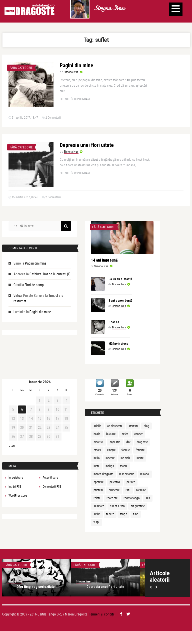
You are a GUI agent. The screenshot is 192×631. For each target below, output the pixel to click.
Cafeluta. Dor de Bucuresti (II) (50, 274)
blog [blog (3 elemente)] (146, 426)
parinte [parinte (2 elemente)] (130, 482)
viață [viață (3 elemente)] (97, 522)
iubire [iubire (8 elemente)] (140, 458)
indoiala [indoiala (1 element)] (125, 458)
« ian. (12, 446)
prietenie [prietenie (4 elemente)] (114, 490)
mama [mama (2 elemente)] (124, 466)
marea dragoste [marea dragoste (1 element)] (103, 474)
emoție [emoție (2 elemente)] (111, 450)
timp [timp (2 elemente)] (135, 514)
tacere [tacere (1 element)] (110, 514)
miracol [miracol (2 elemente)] (145, 474)
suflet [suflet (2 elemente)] (97, 514)
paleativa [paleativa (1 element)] (115, 482)
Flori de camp (34, 285)
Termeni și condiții (101, 614)
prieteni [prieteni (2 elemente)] (98, 490)
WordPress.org (17, 495)
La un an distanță (120, 279)
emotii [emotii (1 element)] (97, 450)
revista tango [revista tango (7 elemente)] (132, 498)
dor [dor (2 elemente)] (128, 442)
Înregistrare (15, 477)
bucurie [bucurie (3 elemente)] (111, 434)
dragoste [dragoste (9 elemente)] (142, 442)
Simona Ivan (109, 9)
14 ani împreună (104, 260)
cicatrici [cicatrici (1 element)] (99, 442)
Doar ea (113, 322)
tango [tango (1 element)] (123, 514)
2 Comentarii (53, 117)
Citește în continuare (75, 99)
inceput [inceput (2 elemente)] (110, 458)
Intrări (14, 486)
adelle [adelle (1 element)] (97, 426)
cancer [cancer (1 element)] (138, 434)
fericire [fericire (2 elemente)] (140, 450)
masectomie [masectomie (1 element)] (126, 474)
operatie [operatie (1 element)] (99, 482)
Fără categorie (21, 68)
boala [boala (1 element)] (97, 434)
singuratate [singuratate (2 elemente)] (138, 506)
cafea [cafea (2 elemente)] (125, 434)
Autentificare (50, 477)
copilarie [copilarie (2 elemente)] (115, 442)
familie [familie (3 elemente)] (126, 450)
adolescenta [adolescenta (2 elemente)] (114, 426)
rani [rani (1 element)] (128, 490)
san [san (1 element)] (148, 498)
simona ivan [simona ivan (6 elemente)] (117, 506)
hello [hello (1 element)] (97, 458)
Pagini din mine (76, 65)
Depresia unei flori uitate (87, 145)
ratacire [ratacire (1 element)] (141, 490)
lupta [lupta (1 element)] (97, 466)
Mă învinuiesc (118, 343)
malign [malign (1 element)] (110, 466)
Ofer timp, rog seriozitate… (36, 587)
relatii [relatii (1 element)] (97, 498)
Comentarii (52, 486)
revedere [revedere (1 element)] (112, 498)
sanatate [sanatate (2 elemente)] (99, 506)
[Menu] (175, 9)
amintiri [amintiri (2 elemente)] (133, 426)
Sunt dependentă (120, 300)
